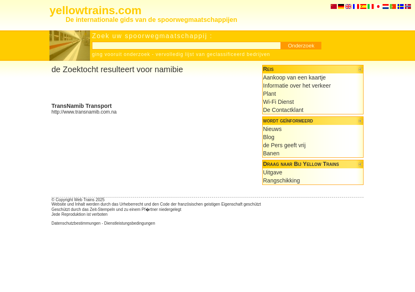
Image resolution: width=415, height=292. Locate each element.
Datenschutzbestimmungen (76, 223)
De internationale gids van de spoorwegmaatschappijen (151, 19)
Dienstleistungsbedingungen (129, 223)
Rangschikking (281, 180)
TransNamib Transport (81, 106)
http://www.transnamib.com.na (84, 112)
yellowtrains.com (95, 10)
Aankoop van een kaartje (294, 77)
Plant (269, 93)
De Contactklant (283, 110)
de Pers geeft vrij (284, 145)
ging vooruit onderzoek (121, 54)
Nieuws (272, 129)
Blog (268, 137)
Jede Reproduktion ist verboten (79, 214)
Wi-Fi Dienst (278, 102)
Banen (271, 153)
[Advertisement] (146, 88)
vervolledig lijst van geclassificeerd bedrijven (213, 54)
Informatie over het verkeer (297, 85)
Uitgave (272, 172)
